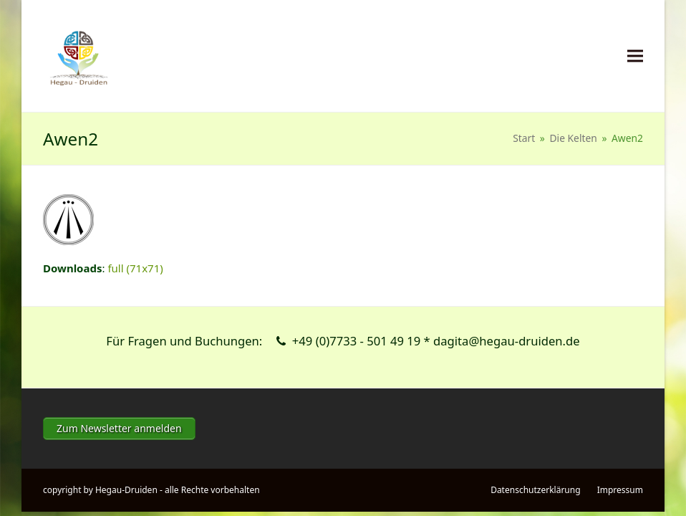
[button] (635, 56)
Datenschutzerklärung (535, 490)
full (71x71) (135, 268)
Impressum (620, 490)
